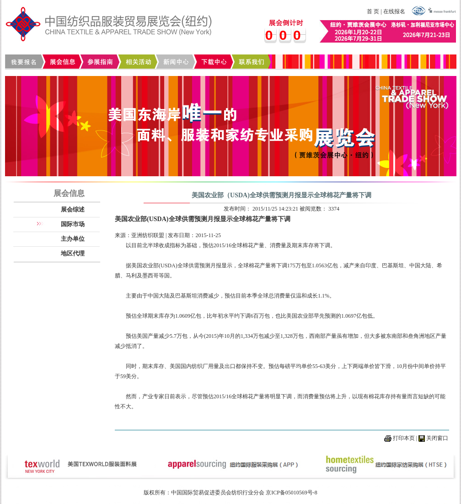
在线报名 (394, 11)
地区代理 (73, 253)
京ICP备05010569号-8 (291, 492)
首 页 (373, 11)
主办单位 (73, 238)
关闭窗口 (437, 438)
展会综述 (73, 209)
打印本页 (404, 438)
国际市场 (73, 224)
